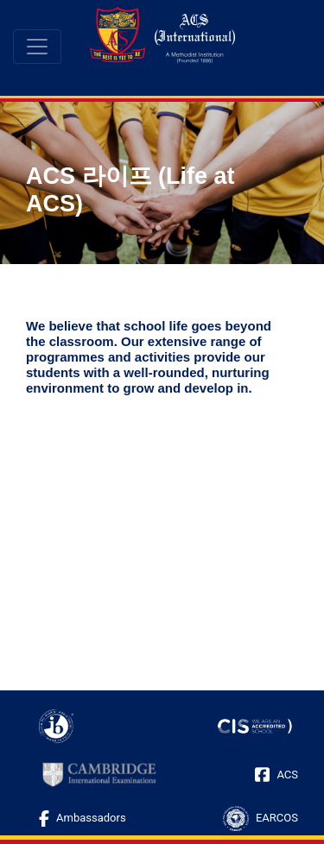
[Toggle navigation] (37, 46)
